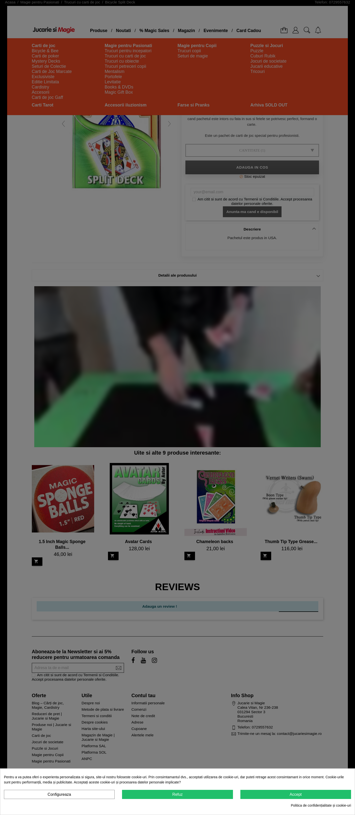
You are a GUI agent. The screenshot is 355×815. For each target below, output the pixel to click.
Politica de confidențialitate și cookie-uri (321, 805)
